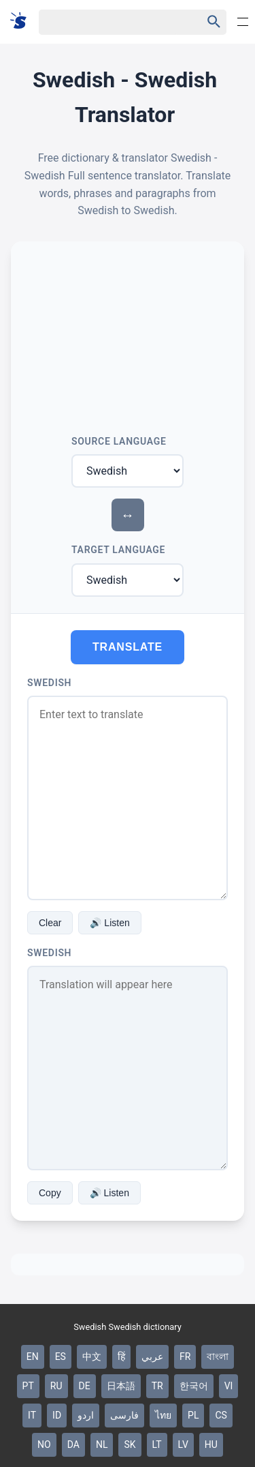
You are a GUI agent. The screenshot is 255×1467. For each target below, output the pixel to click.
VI (228, 1385)
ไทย (163, 1415)
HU (211, 1444)
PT (28, 1385)
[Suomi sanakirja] (23, 21)
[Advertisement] (127, 333)
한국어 (194, 1385)
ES (60, 1356)
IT (32, 1415)
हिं (121, 1356)
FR (185, 1356)
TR (157, 1385)
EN (33, 1356)
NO (44, 1444)
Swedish (49, 682)
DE (84, 1385)
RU (56, 1385)
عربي (152, 1356)
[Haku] (108, 22)
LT (157, 1444)
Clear (50, 922)
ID (56, 1415)
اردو (86, 1415)
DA (73, 1444)
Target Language (118, 549)
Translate (127, 647)
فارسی (124, 1415)
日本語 (121, 1385)
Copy (50, 1192)
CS (220, 1415)
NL (102, 1444)
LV (183, 1444)
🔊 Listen (109, 922)
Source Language (119, 441)
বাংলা (217, 1356)
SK (129, 1444)
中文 (91, 1356)
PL (193, 1415)
